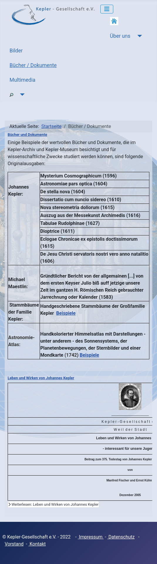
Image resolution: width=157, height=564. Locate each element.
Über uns (120, 36)
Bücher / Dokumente (33, 65)
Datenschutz (121, 537)
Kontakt (37, 544)
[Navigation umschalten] (106, 9)
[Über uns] (138, 36)
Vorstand (14, 544)
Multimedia (23, 80)
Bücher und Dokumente (27, 134)
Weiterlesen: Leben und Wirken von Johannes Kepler (53, 504)
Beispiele (66, 313)
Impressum (91, 537)
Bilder (16, 51)
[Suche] (21, 94)
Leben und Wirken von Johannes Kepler (41, 378)
